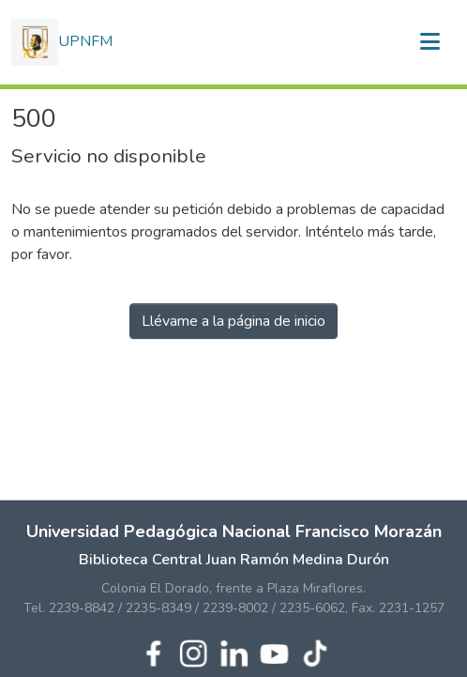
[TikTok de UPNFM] (314, 651)
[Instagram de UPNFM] (193, 651)
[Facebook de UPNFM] (153, 651)
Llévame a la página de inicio (233, 321)
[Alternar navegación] (429, 42)
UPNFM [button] (62, 42)
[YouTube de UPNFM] (274, 651)
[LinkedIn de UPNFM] (234, 651)
